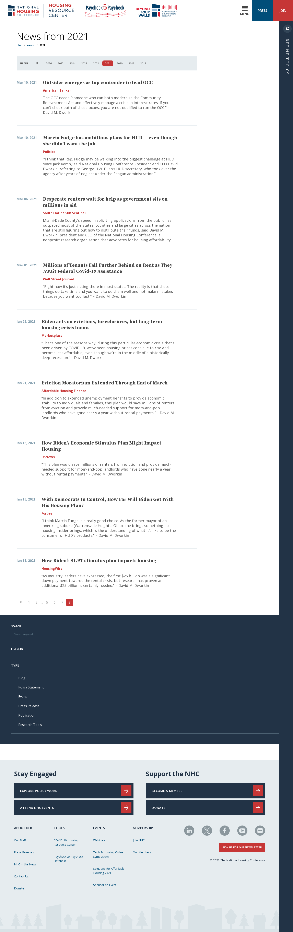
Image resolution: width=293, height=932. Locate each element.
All (37, 63)
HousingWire (52, 568)
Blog (21, 678)
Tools (59, 828)
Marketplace (52, 335)
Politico (49, 151)
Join (283, 10)
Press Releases (24, 852)
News (30, 45)
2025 (60, 63)
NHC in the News (25, 864)
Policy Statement (31, 687)
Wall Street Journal (58, 279)
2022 (96, 63)
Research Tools (30, 724)
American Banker (57, 90)
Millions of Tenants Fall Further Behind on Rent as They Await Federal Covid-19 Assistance (108, 268)
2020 (119, 63)
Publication (26, 715)
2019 (131, 63)
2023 (84, 63)
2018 (143, 63)
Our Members (142, 852)
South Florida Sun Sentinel (64, 213)
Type (15, 665)
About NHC (23, 828)
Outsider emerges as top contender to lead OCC (98, 83)
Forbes (47, 513)
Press (262, 10)
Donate (19, 888)
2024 (72, 63)
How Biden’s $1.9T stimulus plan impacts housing (99, 561)
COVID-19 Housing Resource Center (66, 842)
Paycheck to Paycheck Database (68, 859)
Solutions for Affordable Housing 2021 (109, 871)
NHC (19, 45)
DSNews (48, 457)
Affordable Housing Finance (64, 391)
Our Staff (20, 840)
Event (22, 696)
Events (99, 828)
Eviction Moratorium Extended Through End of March (105, 383)
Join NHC (139, 840)
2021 (108, 63)
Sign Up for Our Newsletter (242, 847)
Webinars (99, 840)
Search (16, 626)
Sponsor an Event (104, 885)
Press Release (28, 706)
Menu (244, 11)
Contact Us (21, 876)
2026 (49, 63)
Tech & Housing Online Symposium (108, 854)
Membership (143, 828)
